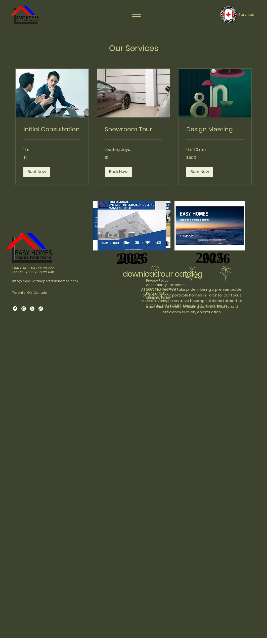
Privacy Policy (157, 280)
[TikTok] (40, 308)
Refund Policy (157, 293)
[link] (52, 129)
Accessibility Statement (166, 284)
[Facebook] (15, 308)
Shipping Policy (158, 297)
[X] (32, 308)
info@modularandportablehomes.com (45, 281)
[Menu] (136, 15)
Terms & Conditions (162, 289)
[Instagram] (23, 308)
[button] (36, 172)
